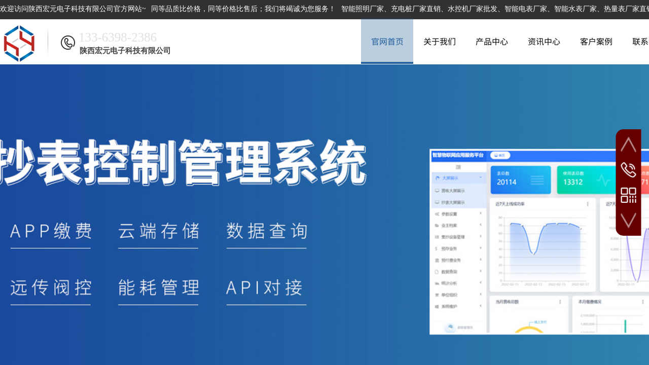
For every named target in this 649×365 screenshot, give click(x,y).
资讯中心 (544, 41)
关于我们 (439, 41)
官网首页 (387, 41)
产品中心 (492, 41)
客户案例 (596, 41)
